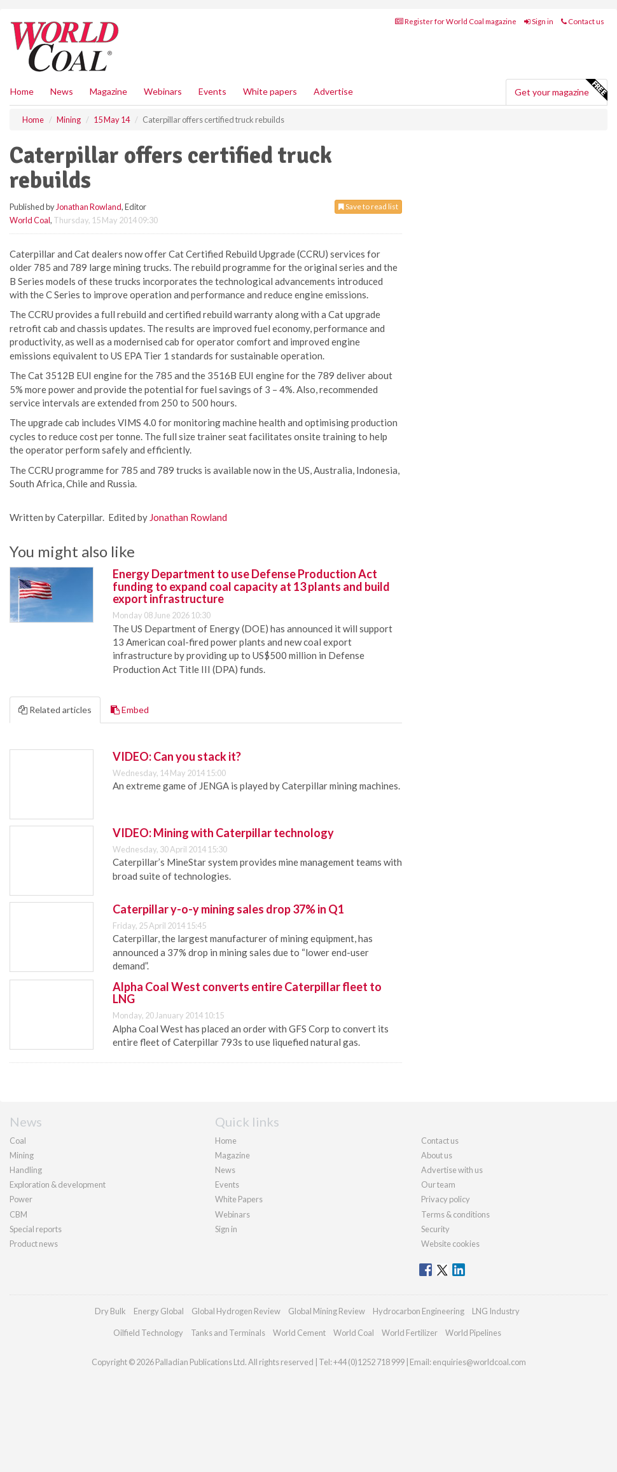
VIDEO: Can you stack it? (177, 756)
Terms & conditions (455, 1214)
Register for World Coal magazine (455, 21)
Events (212, 91)
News (225, 1170)
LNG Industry (496, 1311)
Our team (438, 1184)
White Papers (239, 1199)
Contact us (582, 21)
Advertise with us (452, 1170)
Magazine (108, 91)
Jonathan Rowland (88, 207)
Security (435, 1229)
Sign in (538, 21)
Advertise (333, 91)
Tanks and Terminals (228, 1333)
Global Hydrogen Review (236, 1311)
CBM (18, 1214)
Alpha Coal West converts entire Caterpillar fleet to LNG (247, 993)
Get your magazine (561, 90)
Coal (18, 1140)
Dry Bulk (110, 1311)
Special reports (36, 1229)
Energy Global (159, 1311)
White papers (270, 91)
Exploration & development (58, 1184)
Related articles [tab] (55, 709)
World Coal (30, 220)
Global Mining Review (326, 1311)
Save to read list (368, 206)
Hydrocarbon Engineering (418, 1311)
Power (21, 1199)
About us (436, 1155)
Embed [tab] (130, 709)
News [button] (61, 91)
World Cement (299, 1333)
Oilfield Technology (148, 1333)
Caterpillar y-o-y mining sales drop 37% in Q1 (228, 909)
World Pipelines (473, 1333)
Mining (22, 1155)
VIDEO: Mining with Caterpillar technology (223, 833)
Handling (26, 1170)
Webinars (163, 91)
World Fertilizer (410, 1333)
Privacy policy (445, 1199)
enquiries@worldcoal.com (479, 1362)
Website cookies (450, 1244)
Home (22, 91)
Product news (34, 1244)
